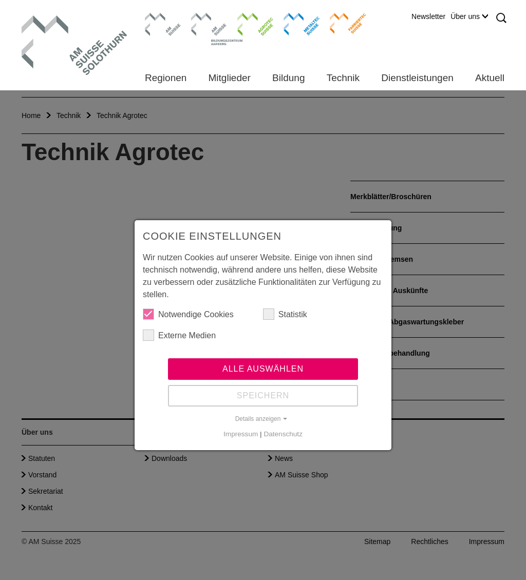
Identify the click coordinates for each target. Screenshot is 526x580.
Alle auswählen (263, 368)
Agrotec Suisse (247, 23)
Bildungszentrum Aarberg (209, 23)
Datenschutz (283, 434)
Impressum (240, 434)
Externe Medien (179, 335)
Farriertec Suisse (343, 23)
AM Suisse (159, 18)
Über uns (469, 16)
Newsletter (428, 16)
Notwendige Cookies (188, 314)
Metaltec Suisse (295, 23)
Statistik (285, 314)
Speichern (263, 395)
